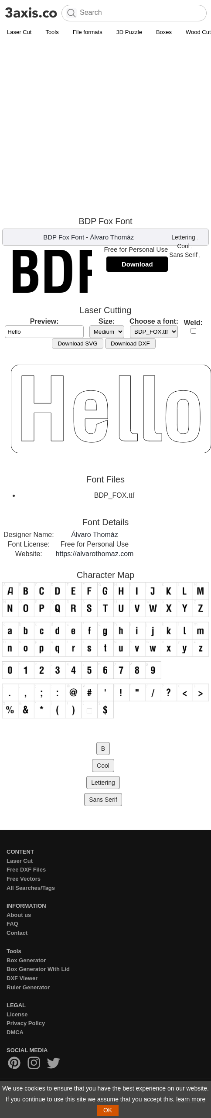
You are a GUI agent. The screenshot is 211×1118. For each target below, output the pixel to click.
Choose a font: (153, 321)
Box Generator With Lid (38, 969)
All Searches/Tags (31, 888)
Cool (183, 246)
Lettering (183, 237)
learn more (190, 1099)
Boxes (164, 32)
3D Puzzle (129, 32)
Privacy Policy (26, 1023)
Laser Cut (19, 32)
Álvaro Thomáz (112, 237)
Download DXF (130, 343)
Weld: (193, 322)
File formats (87, 32)
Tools (51, 32)
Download (137, 264)
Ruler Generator (28, 987)
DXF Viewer (22, 978)
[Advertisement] (81, 126)
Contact (17, 933)
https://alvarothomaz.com (95, 553)
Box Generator (26, 960)
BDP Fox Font (63, 237)
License (17, 1014)
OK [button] (107, 1110)
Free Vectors (24, 878)
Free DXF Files (26, 869)
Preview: (44, 321)
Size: (107, 321)
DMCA (15, 1032)
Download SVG (77, 343)
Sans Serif (183, 254)
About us (19, 915)
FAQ (12, 923)
